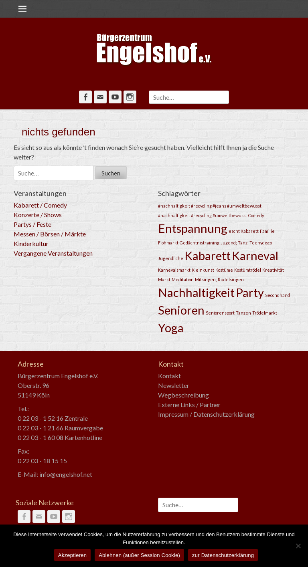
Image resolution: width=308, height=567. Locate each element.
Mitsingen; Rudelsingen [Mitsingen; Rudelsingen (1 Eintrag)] (219, 279)
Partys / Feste (32, 224)
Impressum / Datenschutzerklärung (206, 414)
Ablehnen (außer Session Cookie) (139, 555)
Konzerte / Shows (38, 214)
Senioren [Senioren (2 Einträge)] (181, 310)
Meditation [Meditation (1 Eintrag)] (183, 279)
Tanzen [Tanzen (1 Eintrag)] (243, 312)
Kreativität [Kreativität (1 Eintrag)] (273, 269)
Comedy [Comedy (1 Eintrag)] (256, 215)
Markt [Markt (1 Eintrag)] (164, 279)
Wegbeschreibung (183, 395)
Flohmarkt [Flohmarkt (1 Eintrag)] (168, 242)
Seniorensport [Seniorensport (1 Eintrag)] (220, 312)
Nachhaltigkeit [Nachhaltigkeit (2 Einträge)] (196, 292)
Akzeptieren (72, 555)
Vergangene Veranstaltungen (53, 253)
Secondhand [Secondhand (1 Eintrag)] (277, 295)
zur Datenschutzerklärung (223, 555)
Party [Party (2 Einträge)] (250, 292)
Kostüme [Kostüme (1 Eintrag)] (224, 269)
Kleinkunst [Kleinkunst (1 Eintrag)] (203, 269)
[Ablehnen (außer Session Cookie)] (298, 546)
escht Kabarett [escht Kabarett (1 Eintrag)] (244, 231)
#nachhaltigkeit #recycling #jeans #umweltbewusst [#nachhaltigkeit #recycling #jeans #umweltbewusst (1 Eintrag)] (209, 205)
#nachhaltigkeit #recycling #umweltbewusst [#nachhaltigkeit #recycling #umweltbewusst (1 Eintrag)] (202, 215)
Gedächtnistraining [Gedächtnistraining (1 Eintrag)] (199, 242)
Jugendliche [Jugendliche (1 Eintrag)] (170, 258)
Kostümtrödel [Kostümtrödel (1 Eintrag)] (247, 269)
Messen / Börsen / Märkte (50, 234)
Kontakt (169, 375)
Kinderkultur (31, 243)
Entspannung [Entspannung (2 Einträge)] (192, 228)
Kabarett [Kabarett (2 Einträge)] (207, 255)
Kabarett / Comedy (40, 205)
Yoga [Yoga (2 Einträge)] (171, 328)
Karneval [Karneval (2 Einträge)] (255, 255)
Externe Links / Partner (189, 404)
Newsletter (173, 385)
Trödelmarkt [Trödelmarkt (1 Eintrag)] (264, 312)
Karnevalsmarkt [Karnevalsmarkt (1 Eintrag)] (174, 269)
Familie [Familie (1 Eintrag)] (267, 231)
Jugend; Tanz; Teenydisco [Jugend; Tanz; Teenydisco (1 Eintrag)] (246, 242)
